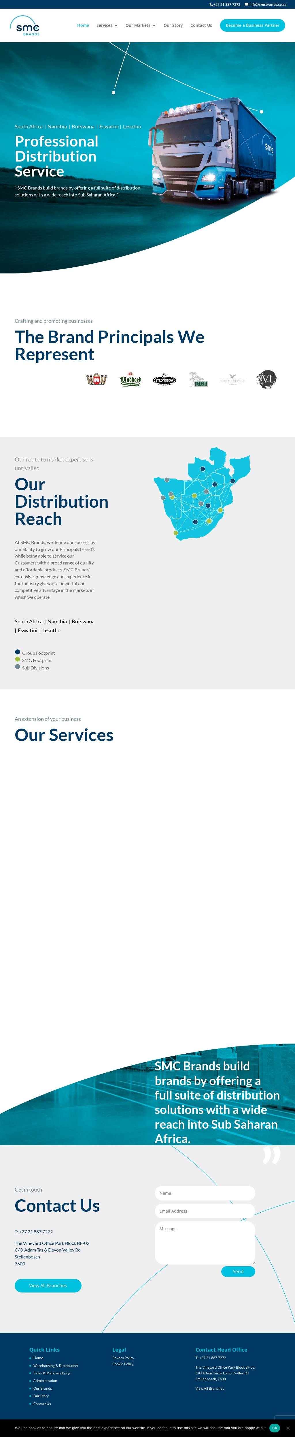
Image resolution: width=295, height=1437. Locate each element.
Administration (45, 1380)
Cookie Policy (122, 1363)
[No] (288, 1428)
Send (238, 1271)
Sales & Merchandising (51, 1373)
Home (83, 25)
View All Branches (48, 1285)
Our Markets (138, 25)
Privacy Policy (123, 1357)
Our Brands (42, 1388)
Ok (274, 1428)
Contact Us (201, 25)
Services (104, 25)
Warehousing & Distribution (55, 1365)
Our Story (173, 25)
